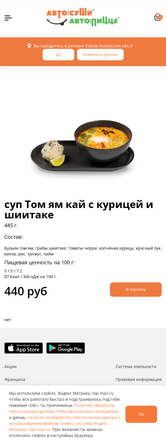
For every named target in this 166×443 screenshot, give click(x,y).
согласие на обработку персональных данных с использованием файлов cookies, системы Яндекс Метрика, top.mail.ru (65, 423)
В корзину (136, 289)
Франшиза (14, 379)
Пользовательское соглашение (87, 411)
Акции (10, 366)
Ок (141, 414)
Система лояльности (136, 366)
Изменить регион (100, 54)
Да (58, 54)
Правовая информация (139, 379)
